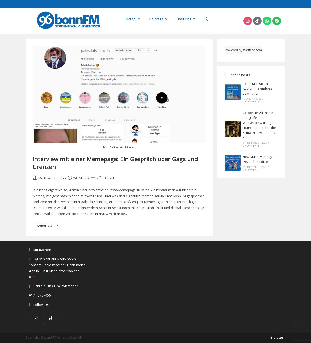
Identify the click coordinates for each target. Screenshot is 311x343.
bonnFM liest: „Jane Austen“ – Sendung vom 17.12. (257, 88)
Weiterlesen (49, 224)
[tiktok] (50, 318)
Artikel (109, 178)
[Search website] (206, 19)
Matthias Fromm (51, 178)
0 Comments (251, 101)
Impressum (277, 337)
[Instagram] (36, 318)
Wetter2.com (252, 50)
